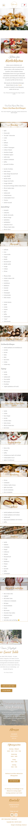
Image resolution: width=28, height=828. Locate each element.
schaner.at (24, 825)
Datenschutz (7, 819)
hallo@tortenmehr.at (14, 804)
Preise (19, 85)
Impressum (14, 819)
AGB (2, 819)
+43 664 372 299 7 (14, 807)
